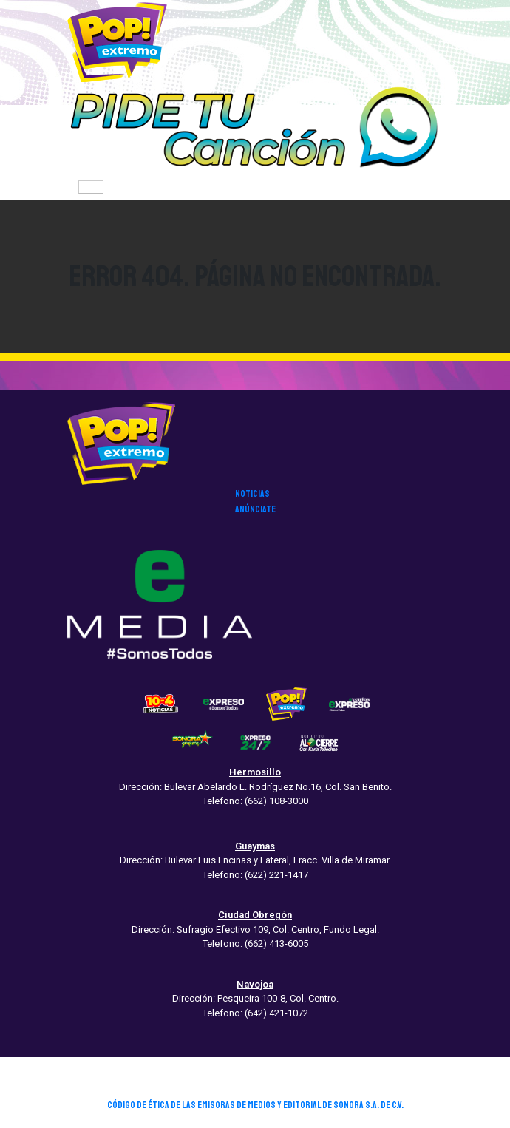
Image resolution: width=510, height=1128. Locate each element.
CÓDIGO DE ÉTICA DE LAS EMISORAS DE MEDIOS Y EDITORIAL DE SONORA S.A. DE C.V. (255, 1105)
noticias (252, 494)
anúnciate (255, 509)
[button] (255, 129)
